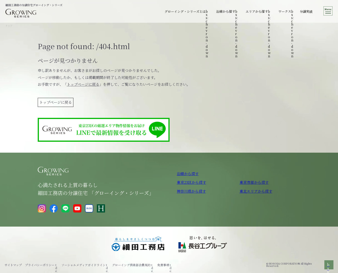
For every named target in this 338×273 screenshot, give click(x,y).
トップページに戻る (83, 84)
